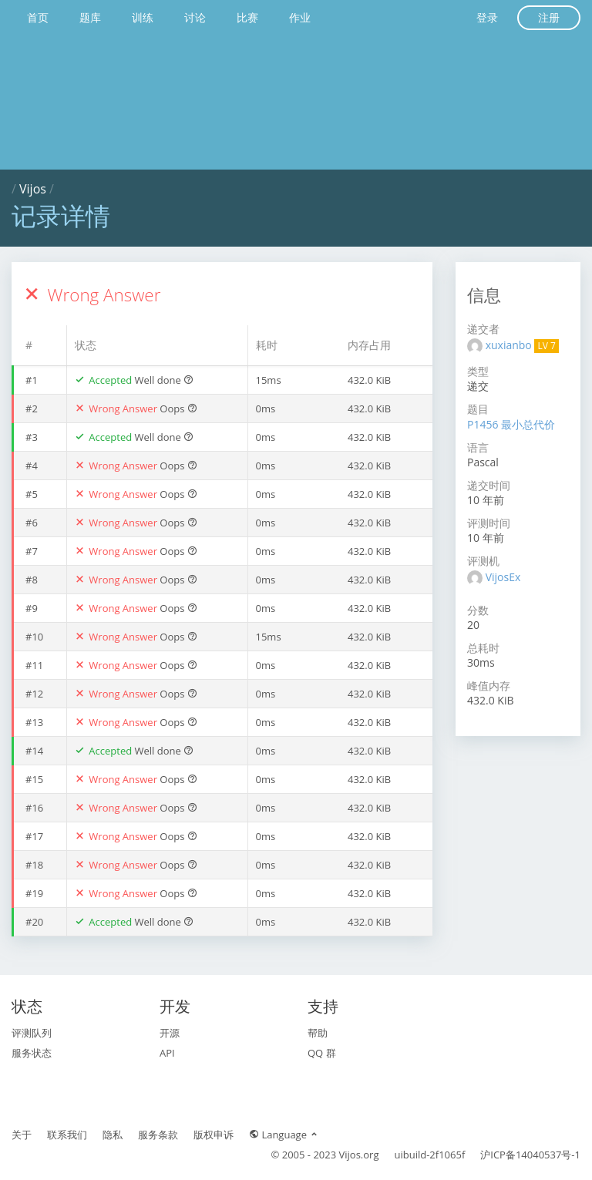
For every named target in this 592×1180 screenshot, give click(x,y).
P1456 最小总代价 (511, 424)
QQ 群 (322, 1053)
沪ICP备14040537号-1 (530, 1155)
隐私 (113, 1134)
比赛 (247, 17)
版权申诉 (213, 1134)
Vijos (32, 188)
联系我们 (67, 1134)
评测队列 (32, 1033)
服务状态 (32, 1053)
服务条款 (158, 1134)
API (167, 1053)
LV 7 (546, 345)
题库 (90, 17)
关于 (22, 1134)
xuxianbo (510, 345)
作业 (300, 17)
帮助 (318, 1033)
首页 (38, 17)
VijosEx (503, 577)
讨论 (195, 17)
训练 (142, 17)
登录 (487, 17)
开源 (170, 1033)
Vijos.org (359, 1155)
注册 (549, 17)
